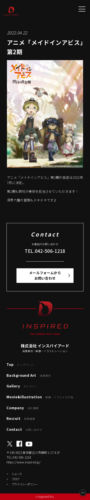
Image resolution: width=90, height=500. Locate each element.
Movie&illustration (40, 396)
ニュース (16, 474)
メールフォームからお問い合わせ (45, 275)
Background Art (29, 375)
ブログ (15, 479)
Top (20, 364)
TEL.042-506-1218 (45, 251)
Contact (24, 429)
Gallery (22, 386)
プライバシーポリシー (24, 484)
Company (23, 407)
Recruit (21, 418)
